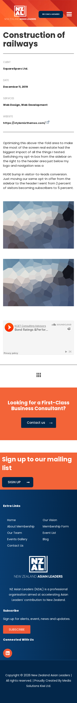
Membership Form (56, 526)
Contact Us (15, 546)
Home (11, 520)
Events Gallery (17, 539)
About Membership (20, 526)
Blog (46, 539)
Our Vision (50, 520)
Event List (49, 533)
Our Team (14, 533)
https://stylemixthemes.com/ (24, 123)
